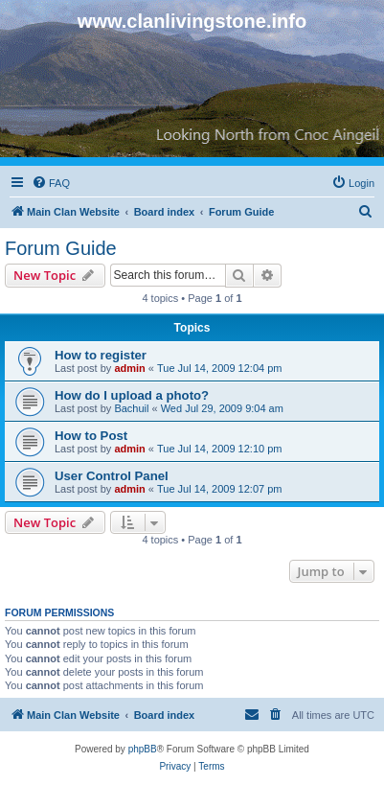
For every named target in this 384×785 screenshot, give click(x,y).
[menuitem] (51, 183)
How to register (101, 355)
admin (129, 368)
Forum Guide (61, 248)
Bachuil (131, 408)
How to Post (91, 435)
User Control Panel (112, 476)
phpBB (142, 749)
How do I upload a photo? (132, 395)
